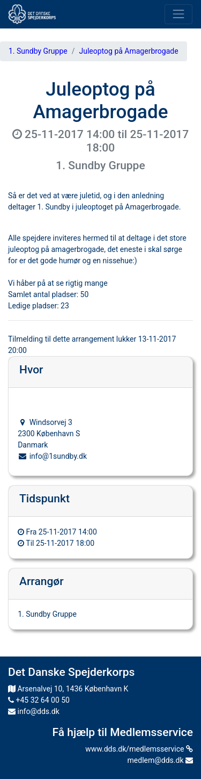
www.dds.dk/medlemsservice (139, 749)
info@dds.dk (33, 711)
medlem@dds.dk (160, 760)
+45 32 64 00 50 (39, 700)
